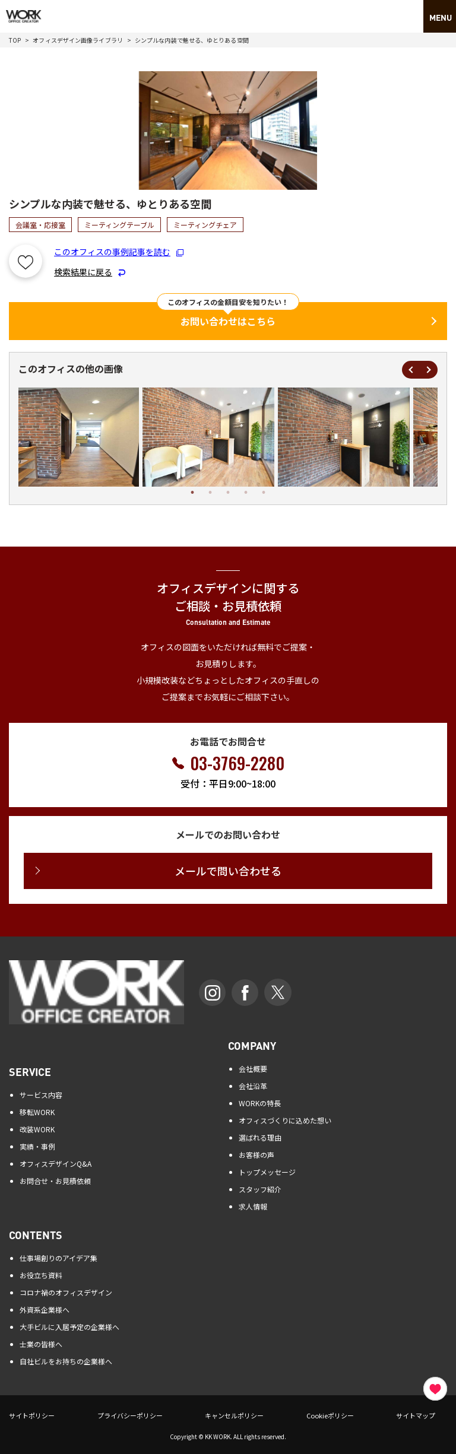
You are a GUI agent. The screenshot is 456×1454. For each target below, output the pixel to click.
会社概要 (253, 1068)
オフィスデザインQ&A (55, 1163)
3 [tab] (228, 493)
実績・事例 (37, 1146)
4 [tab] (246, 493)
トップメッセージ (267, 1172)
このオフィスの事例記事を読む (118, 252)
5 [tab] (264, 493)
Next (429, 370)
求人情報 (253, 1206)
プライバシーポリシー (130, 1415)
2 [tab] (210, 493)
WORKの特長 (260, 1103)
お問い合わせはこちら (228, 321)
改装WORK (37, 1129)
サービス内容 (41, 1095)
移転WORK (37, 1112)
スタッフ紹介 (260, 1189)
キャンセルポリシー (234, 1415)
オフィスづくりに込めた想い (285, 1120)
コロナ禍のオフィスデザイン (66, 1292)
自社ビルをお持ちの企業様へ (66, 1361)
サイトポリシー (32, 1415)
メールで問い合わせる (228, 870)
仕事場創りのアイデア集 (58, 1258)
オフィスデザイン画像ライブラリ (78, 40)
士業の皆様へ (41, 1344)
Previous (411, 370)
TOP (15, 40)
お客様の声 (256, 1155)
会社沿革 (253, 1086)
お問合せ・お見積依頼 (55, 1181)
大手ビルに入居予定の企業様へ (69, 1327)
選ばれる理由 (260, 1137)
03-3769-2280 (237, 763)
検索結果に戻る (89, 272)
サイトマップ (415, 1415)
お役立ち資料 (41, 1275)
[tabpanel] (208, 437)
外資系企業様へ (44, 1309)
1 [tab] (192, 493)
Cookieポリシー (330, 1415)
